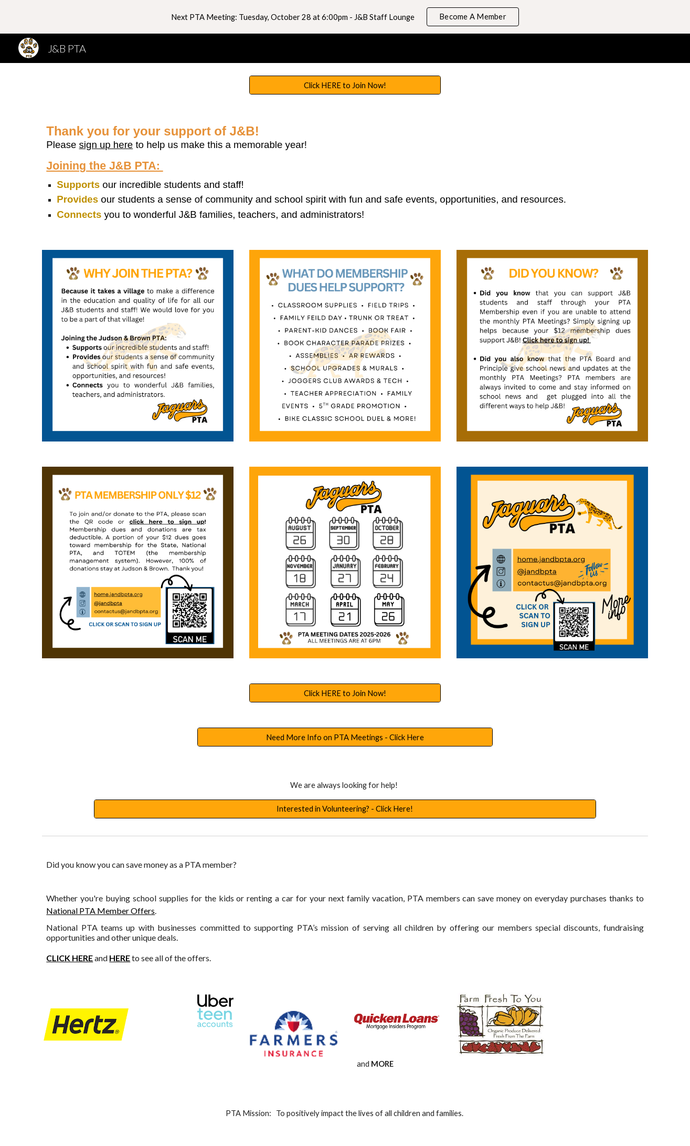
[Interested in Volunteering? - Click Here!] (345, 808)
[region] (345, 17)
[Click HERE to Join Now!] (345, 85)
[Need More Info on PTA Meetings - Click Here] (345, 737)
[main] (344, 172)
